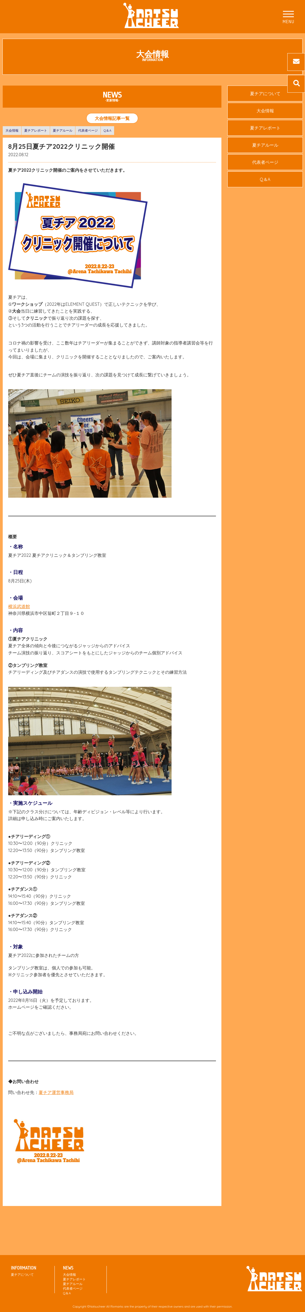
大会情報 (12, 130)
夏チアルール (62, 130)
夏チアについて (265, 93)
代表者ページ (88, 130)
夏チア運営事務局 (56, 1092)
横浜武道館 (19, 606)
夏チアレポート (35, 130)
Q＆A (107, 130)
